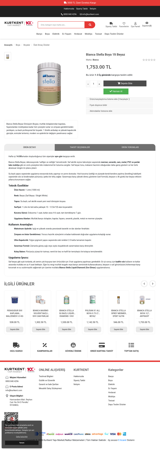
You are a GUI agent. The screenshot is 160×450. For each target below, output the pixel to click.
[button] (153, 285)
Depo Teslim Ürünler (114, 34)
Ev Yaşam (66, 34)
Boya (47, 34)
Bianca (96, 60)
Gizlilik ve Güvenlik (47, 379)
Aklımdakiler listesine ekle (101, 104)
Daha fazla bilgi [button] (22, 437)
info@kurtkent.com (89, 14)
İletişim (93, 9)
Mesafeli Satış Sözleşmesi (50, 387)
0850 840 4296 (69, 14)
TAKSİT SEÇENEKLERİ (80, 148)
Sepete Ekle (116, 83)
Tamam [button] (21, 443)
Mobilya (88, 34)
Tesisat (98, 34)
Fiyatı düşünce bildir (98, 98)
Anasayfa (8, 45)
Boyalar (27, 45)
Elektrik (55, 34)
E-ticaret (122, 439)
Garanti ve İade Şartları (49, 383)
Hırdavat (78, 34)
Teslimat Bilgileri (46, 375)
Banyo (39, 34)
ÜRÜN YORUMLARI (130, 148)
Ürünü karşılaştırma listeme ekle (104, 92)
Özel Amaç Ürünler (42, 45)
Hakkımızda (69, 9)
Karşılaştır (124, 92)
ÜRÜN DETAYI (29, 148)
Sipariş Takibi (82, 9)
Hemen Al (143, 83)
